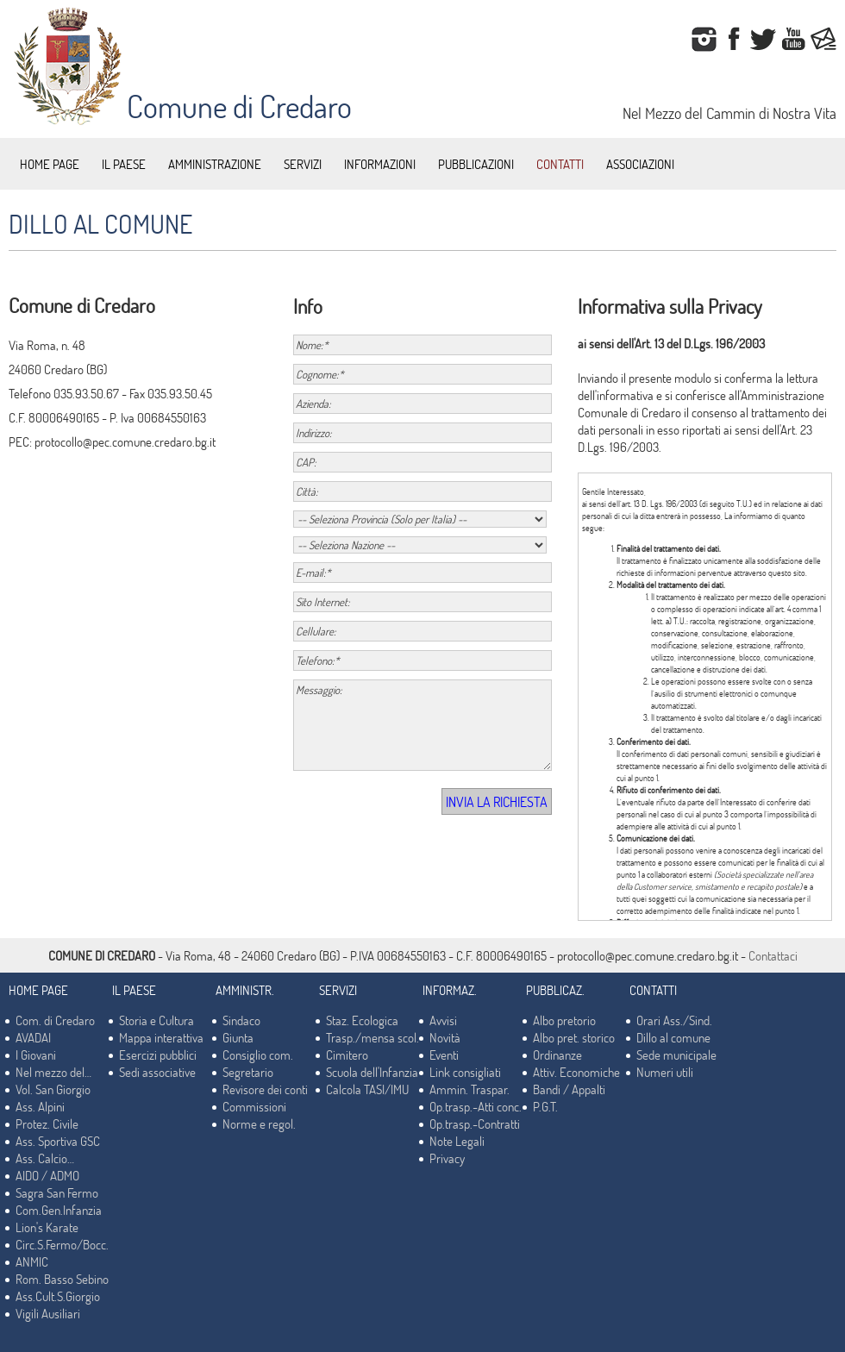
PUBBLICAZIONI (476, 163)
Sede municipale (676, 1054)
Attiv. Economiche (576, 1071)
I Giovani (36, 1054)
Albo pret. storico (574, 1037)
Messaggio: (422, 725)
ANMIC (32, 1261)
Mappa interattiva (161, 1037)
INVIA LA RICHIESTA (497, 801)
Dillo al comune (673, 1037)
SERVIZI (303, 163)
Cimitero (347, 1054)
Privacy (447, 1158)
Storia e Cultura (156, 1020)
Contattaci (773, 955)
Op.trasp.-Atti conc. (475, 1106)
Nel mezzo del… (53, 1071)
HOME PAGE (49, 163)
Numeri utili (664, 1071)
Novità (444, 1037)
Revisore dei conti (265, 1089)
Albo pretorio (564, 1020)
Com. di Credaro (55, 1020)
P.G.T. (545, 1106)
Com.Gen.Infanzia (59, 1209)
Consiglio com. (257, 1054)
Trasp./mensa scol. (372, 1037)
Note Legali (457, 1140)
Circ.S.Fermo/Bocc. (62, 1244)
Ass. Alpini (40, 1106)
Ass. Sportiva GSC (58, 1140)
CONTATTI (560, 163)
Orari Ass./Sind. (674, 1020)
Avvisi (443, 1020)
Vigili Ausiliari (48, 1313)
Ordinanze (557, 1054)
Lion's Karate (47, 1227)
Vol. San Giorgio (53, 1089)
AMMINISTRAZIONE (214, 163)
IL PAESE (124, 163)
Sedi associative (157, 1071)
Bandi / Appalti (569, 1089)
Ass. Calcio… (45, 1158)
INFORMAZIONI (380, 163)
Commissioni (254, 1106)
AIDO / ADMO (47, 1175)
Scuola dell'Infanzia (372, 1071)
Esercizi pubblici (158, 1054)
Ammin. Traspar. (469, 1089)
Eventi (444, 1054)
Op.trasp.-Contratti (474, 1123)
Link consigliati (465, 1071)
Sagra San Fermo (57, 1192)
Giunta (238, 1037)
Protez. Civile (47, 1123)
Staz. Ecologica (362, 1020)
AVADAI (33, 1037)
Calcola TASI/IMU (367, 1089)
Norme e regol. (259, 1123)
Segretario (247, 1071)
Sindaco (241, 1020)
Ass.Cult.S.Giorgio (58, 1296)
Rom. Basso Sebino (62, 1278)
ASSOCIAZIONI (640, 163)
